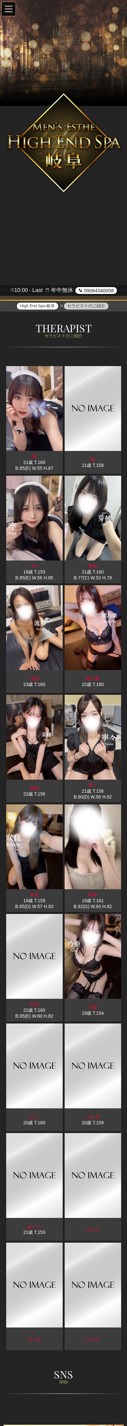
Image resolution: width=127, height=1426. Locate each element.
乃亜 (92, 1007)
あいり (34, 1227)
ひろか (93, 1339)
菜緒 (34, 788)
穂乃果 (93, 679)
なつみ (34, 1339)
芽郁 (92, 566)
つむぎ (93, 1117)
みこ (34, 1117)
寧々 (92, 785)
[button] (8, 9)
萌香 (92, 895)
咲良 (34, 895)
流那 (34, 679)
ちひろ (93, 1230)
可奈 (34, 1005)
